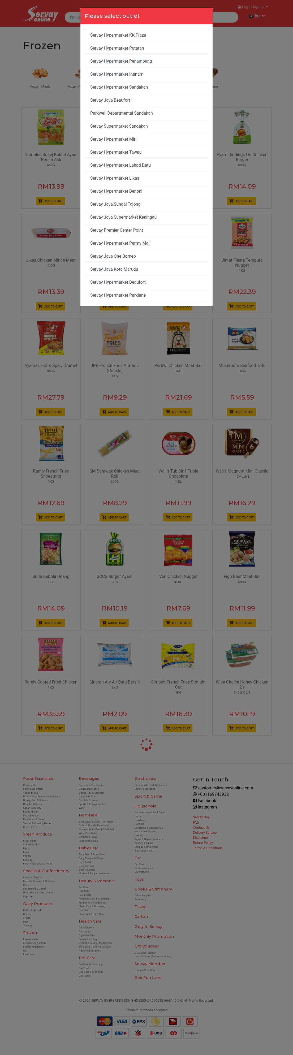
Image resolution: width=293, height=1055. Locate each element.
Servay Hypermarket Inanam (116, 74)
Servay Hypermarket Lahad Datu (120, 165)
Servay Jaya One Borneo (113, 256)
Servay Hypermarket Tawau (116, 152)
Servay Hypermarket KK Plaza (118, 35)
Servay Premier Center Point (116, 230)
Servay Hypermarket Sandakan (119, 87)
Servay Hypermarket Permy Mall (120, 243)
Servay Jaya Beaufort (110, 100)
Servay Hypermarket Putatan (117, 48)
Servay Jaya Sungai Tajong (115, 204)
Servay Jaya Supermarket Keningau (123, 217)
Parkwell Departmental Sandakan (121, 113)
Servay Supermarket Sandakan (119, 126)
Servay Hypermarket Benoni (116, 191)
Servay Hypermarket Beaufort (118, 282)
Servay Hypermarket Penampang (121, 61)
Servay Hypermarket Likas (114, 178)
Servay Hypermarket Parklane (118, 295)
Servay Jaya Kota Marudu (114, 269)
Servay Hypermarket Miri (113, 139)
